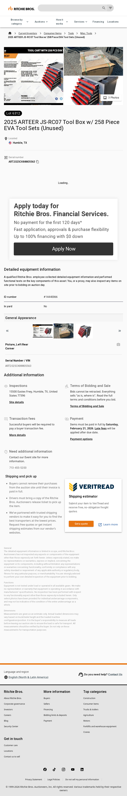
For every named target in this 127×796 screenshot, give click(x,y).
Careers (7, 715)
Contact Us (115, 674)
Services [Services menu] (81, 22)
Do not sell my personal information (82, 779)
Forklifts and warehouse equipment (99, 726)
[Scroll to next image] (120, 330)
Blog (6, 720)
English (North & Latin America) (28, 677)
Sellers (47, 703)
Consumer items (91, 703)
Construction (89, 698)
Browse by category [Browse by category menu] (18, 22)
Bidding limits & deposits (55, 715)
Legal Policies (53, 779)
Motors (86, 720)
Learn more (108, 524)
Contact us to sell (12, 756)
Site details (16, 402)
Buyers (47, 698)
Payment (48, 720)
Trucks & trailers (90, 709)
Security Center (11, 726)
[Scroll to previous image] (7, 330)
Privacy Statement (33, 779)
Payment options (81, 439)
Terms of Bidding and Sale (87, 406)
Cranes (86, 732)
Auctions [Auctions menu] (41, 22)
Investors (8, 709)
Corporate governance (14, 703)
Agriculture (88, 715)
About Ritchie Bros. (13, 698)
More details (17, 435)
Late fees (101, 428)
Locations (113, 22)
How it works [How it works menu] (61, 22)
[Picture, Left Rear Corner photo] (118, 344)
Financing (98, 22)
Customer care (11, 745)
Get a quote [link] (81, 524)
